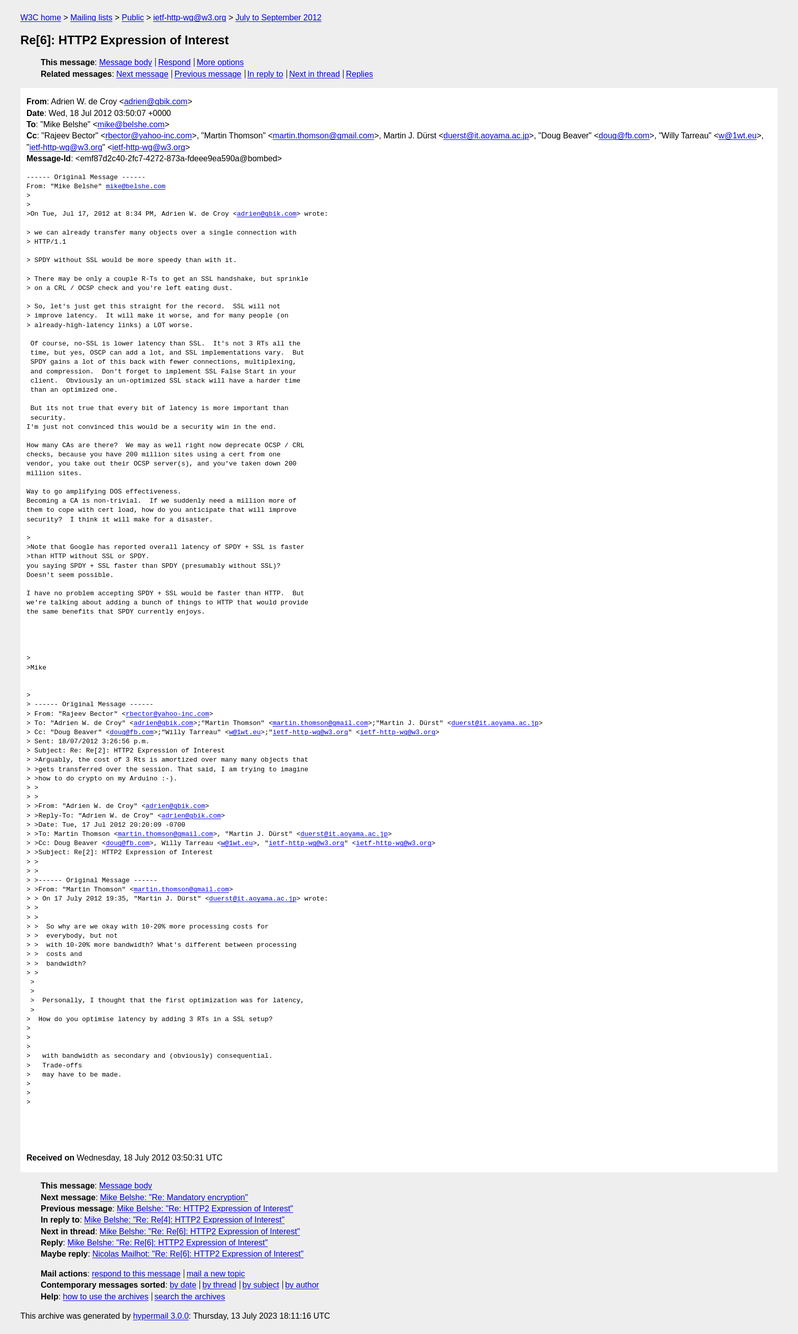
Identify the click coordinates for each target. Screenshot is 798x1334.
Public (133, 17)
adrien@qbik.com (156, 101)
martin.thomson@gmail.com (323, 135)
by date (182, 1285)
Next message (142, 74)
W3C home (40, 17)
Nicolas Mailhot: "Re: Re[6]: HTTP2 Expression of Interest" (197, 1254)
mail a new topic (216, 1273)
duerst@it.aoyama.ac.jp (486, 135)
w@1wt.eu (738, 135)
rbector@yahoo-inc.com (148, 135)
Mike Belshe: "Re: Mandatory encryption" (174, 1197)
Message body (125, 62)
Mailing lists (91, 17)
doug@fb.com (623, 135)
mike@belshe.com (131, 124)
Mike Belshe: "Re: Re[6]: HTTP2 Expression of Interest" (200, 1231)
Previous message (208, 74)
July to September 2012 (279, 17)
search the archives (190, 1296)
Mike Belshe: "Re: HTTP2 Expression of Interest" (205, 1208)
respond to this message (136, 1273)
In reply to (265, 74)
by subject (260, 1285)
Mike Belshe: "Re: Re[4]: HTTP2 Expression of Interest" (184, 1219)
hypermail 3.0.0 (160, 1316)
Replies (359, 74)
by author (302, 1285)
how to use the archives (106, 1296)
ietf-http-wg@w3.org (189, 17)
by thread (220, 1285)
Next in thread (314, 74)
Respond (174, 62)
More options (220, 62)
